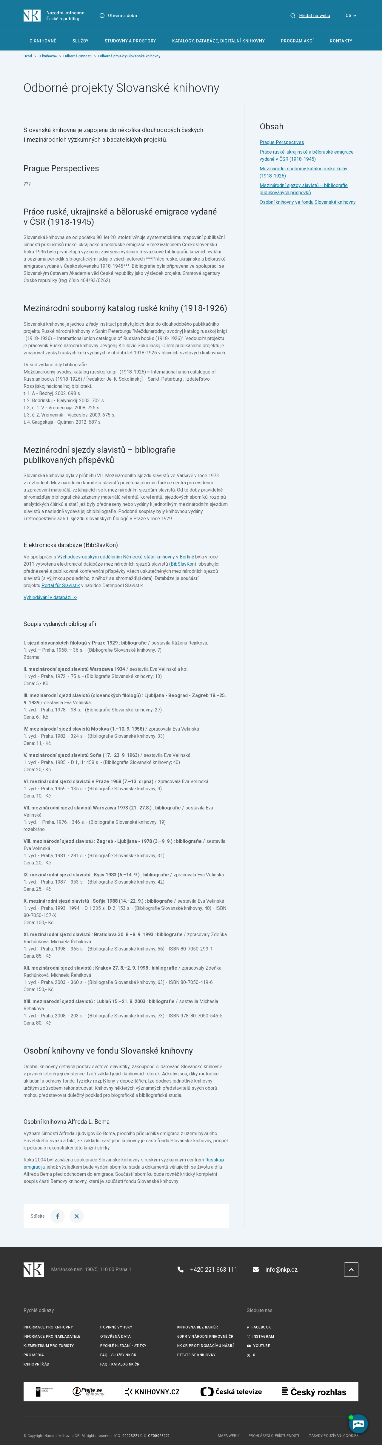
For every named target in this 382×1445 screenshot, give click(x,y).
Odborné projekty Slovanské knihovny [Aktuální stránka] (129, 56)
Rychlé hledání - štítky (123, 1346)
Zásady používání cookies (333, 1436)
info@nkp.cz (275, 1269)
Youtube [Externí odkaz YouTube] (258, 1346)
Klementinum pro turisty (49, 1346)
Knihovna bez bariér (197, 1327)
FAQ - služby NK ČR (118, 1355)
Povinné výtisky (116, 1327)
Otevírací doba (122, 15)
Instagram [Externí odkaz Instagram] (260, 1336)
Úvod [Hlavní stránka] (28, 56)
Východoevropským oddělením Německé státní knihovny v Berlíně (125, 557)
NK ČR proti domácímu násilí (205, 1346)
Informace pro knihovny (48, 1327)
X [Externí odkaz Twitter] (251, 1355)
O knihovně (47, 56)
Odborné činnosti (77, 56)
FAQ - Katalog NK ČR (119, 1364)
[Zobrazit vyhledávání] (310, 15)
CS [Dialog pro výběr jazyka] (352, 15)
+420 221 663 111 (208, 1269)
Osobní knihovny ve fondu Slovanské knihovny (308, 202)
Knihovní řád (37, 1364)
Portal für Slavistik (60, 585)
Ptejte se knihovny (196, 1355)
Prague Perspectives (282, 142)
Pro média (34, 1355)
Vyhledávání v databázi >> (50, 597)
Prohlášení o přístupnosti (274, 1436)
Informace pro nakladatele (52, 1336)
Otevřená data (115, 1336)
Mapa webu (228, 1436)
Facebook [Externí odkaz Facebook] (259, 1327)
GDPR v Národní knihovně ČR (205, 1336)
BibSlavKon (183, 564)
